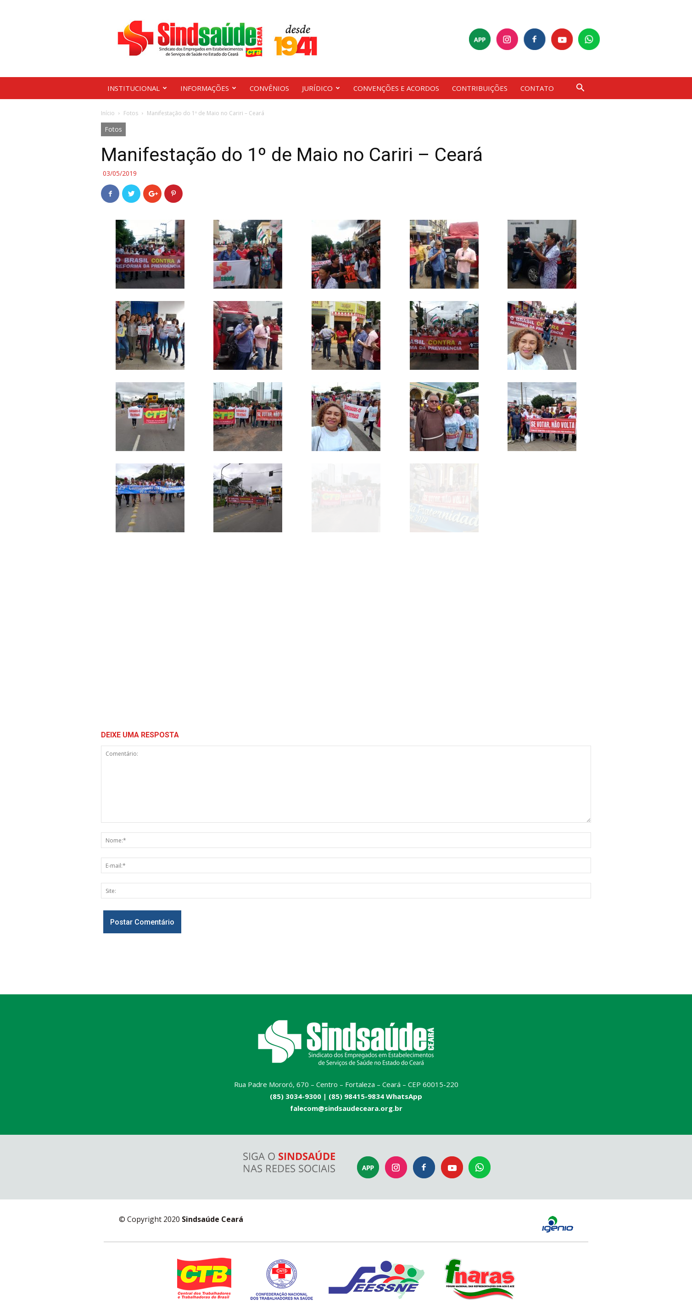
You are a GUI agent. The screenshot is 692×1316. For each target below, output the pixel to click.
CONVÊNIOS (269, 88)
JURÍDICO (321, 88)
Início (108, 113)
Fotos (130, 113)
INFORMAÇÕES (208, 88)
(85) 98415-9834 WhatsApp (375, 1096)
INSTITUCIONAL (137, 88)
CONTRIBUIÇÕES (480, 88)
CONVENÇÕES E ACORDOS (396, 88)
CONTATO (537, 88)
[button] (580, 88)
